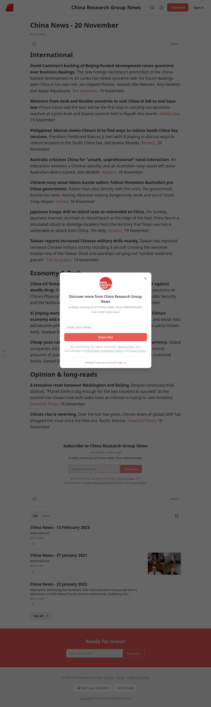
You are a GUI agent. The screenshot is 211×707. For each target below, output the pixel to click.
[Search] (152, 7)
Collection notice (138, 678)
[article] (106, 535)
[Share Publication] (161, 7)
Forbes (61, 201)
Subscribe (177, 7)
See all (41, 616)
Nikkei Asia (169, 113)
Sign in (198, 7)
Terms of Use (126, 346)
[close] (145, 278)
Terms (120, 678)
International (39, 533)
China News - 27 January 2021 (58, 555)
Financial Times (44, 404)
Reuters (148, 143)
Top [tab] (35, 516)
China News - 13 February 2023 (60, 527)
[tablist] (41, 516)
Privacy (109, 678)
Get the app (125, 688)
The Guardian (84, 91)
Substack (86, 698)
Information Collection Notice (104, 351)
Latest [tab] (45, 516)
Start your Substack (92, 688)
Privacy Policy (137, 351)
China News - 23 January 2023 (58, 584)
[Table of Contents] (4, 353)
